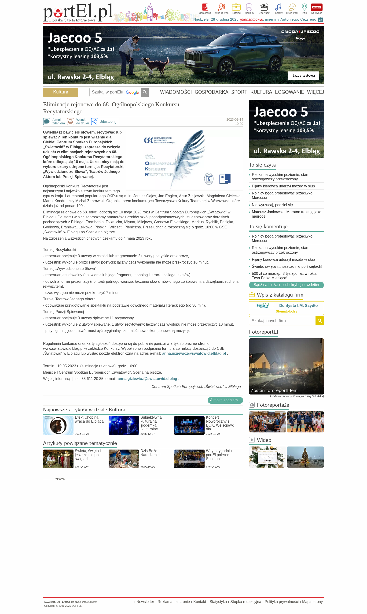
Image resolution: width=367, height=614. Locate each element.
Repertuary (264, 13)
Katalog (236, 13)
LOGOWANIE (289, 92)
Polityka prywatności (282, 602)
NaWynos (317, 7)
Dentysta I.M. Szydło (298, 305)
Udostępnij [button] (107, 121)
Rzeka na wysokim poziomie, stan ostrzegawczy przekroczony (280, 177)
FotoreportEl (263, 332)
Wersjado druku (82, 121)
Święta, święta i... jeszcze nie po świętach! (287, 266)
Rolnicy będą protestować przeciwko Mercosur (282, 195)
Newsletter (145, 602)
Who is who (221, 13)
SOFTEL (77, 605)
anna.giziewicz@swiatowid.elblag (147, 379)
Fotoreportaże (269, 405)
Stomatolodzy (286, 311)
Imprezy (278, 13)
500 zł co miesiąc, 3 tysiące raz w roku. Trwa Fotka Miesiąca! (284, 276)
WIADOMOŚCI (176, 92)
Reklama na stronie (174, 602)
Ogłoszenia (205, 13)
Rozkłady (249, 13)
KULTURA (261, 92)
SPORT (239, 92)
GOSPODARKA (211, 92)
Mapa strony (312, 602)
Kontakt (199, 602)
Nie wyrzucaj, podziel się (272, 205)
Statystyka (218, 602)
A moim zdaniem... (225, 400)
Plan (304, 13)
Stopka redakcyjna (245, 602)
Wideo (260, 440)
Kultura (60, 92)
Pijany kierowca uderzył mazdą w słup (283, 186)
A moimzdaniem (58, 121)
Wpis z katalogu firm (276, 295)
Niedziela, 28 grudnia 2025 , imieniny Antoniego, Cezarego (254, 19)
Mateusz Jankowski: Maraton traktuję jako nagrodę (286, 214)
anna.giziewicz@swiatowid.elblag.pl (194, 353)
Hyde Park (292, 13)
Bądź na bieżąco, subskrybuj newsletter (286, 285)
